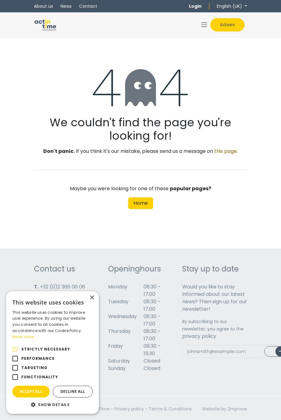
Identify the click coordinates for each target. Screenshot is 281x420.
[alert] (52, 352)
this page (225, 151)
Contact (88, 6)
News (66, 6)
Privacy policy (129, 409)
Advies (227, 24)
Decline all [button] (73, 391)
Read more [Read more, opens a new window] (23, 336)
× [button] (92, 298)
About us (43, 6)
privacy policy (199, 336)
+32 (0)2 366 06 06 (62, 286)
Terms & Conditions (170, 409)
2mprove (237, 409)
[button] (52, 404)
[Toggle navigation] (204, 25)
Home (140, 203)
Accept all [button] (31, 391)
